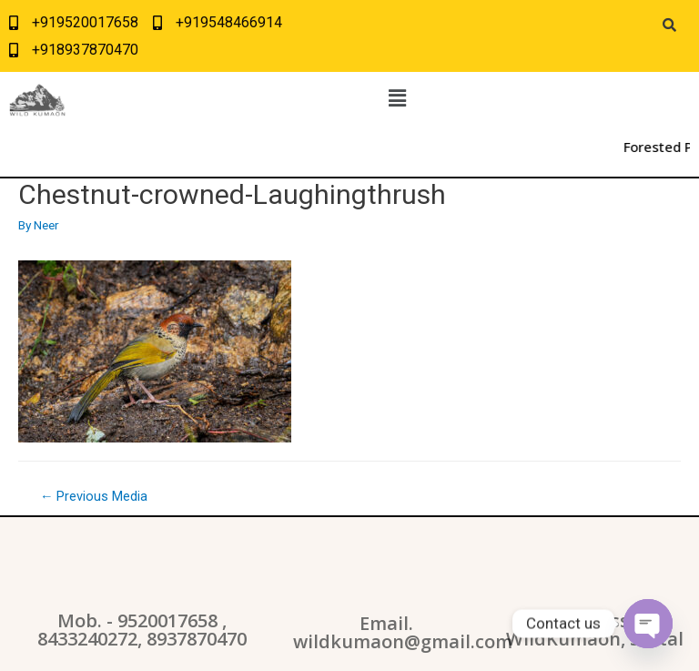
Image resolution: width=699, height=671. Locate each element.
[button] (396, 98)
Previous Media (94, 496)
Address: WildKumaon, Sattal (595, 629)
